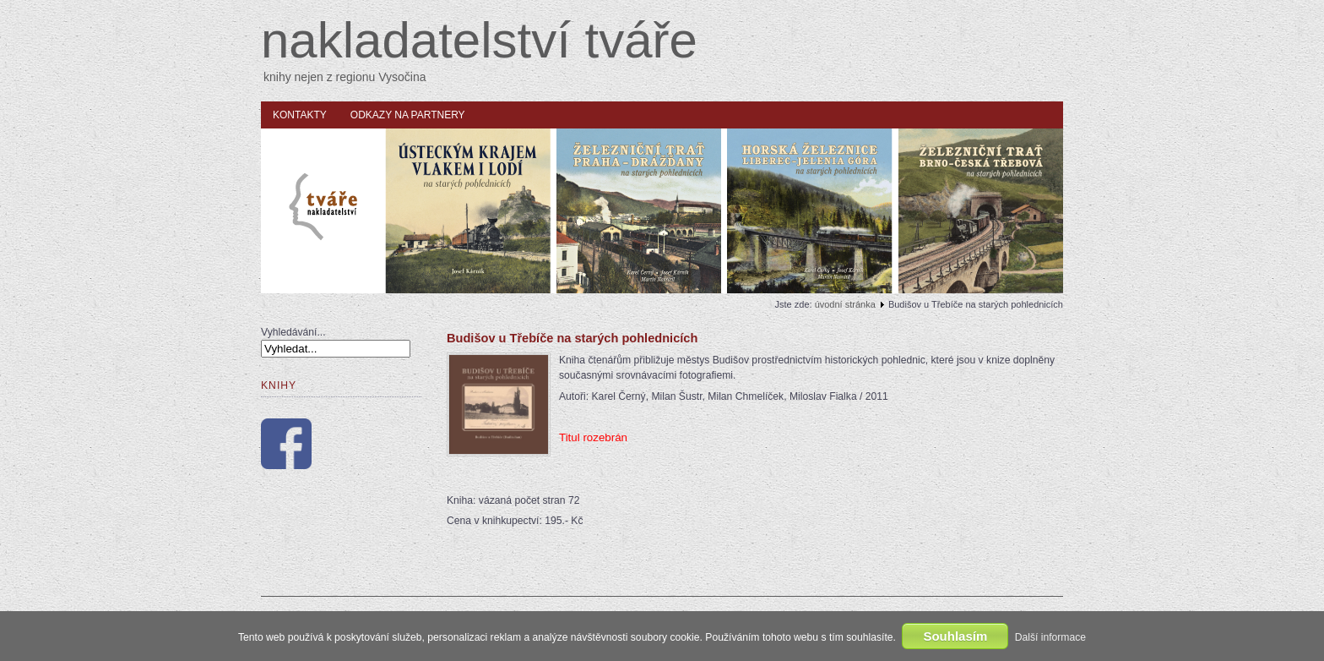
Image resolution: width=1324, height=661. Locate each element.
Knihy (278, 385)
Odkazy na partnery (407, 115)
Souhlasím (955, 636)
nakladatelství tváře (479, 40)
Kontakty (300, 115)
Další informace (1050, 637)
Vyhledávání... (293, 332)
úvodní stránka (845, 304)
